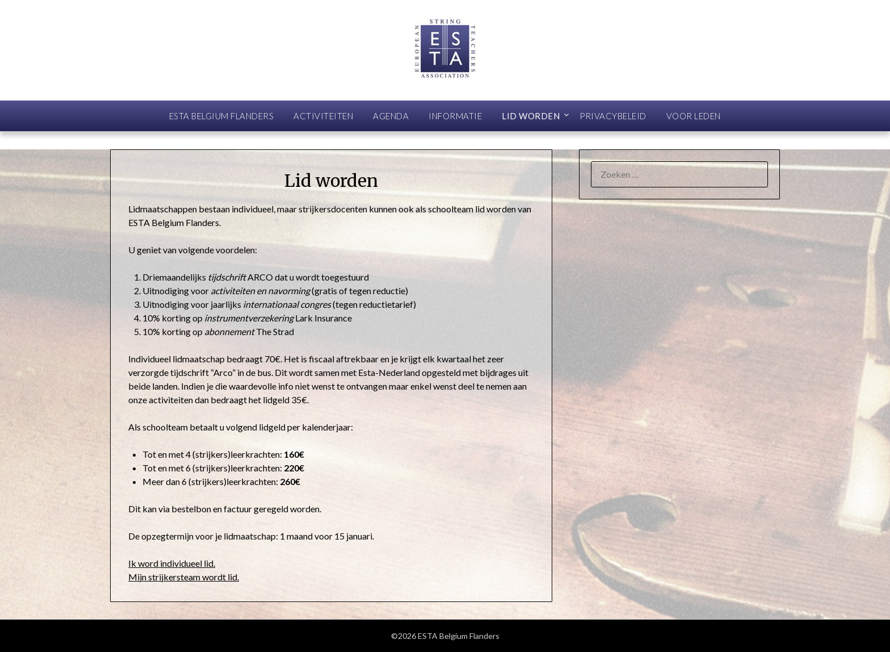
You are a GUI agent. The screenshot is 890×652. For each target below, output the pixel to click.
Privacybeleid (613, 116)
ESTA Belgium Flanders (221, 116)
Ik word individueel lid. (171, 563)
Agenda (391, 116)
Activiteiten (323, 116)
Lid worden (531, 116)
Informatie (455, 116)
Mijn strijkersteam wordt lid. (183, 576)
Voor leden (693, 116)
